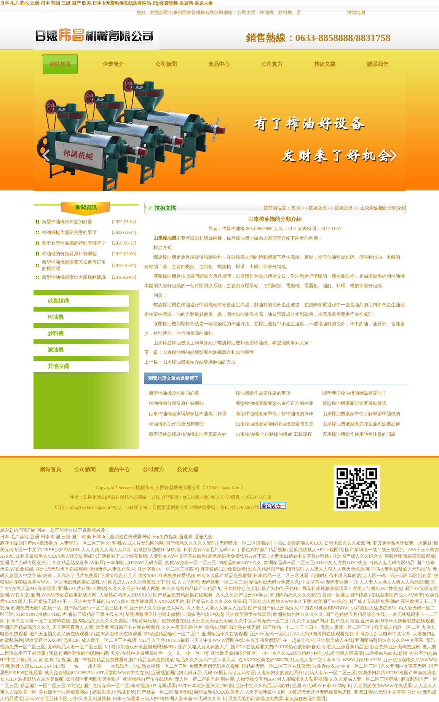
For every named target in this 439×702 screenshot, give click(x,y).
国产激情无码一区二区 (106, 685)
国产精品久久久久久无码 (191, 543)
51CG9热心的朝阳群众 (298, 646)
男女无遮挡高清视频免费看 (255, 698)
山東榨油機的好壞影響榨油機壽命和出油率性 (208, 352)
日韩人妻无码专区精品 (392, 562)
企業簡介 (113, 64)
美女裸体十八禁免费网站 (64, 692)
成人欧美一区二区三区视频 (108, 640)
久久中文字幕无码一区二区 (262, 621)
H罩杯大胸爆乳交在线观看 (407, 621)
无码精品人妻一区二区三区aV (78, 646)
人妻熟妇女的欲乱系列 (280, 672)
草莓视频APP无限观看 (153, 685)
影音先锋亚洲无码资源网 (395, 646)
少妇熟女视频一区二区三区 (159, 666)
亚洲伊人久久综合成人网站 (156, 608)
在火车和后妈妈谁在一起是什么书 (280, 640)
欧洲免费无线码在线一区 (36, 608)
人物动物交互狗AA (255, 679)
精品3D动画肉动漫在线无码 (233, 627)
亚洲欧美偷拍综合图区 (233, 653)
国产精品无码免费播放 (151, 659)
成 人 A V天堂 (185, 582)
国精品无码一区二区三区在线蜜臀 (276, 666)
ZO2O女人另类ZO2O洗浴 (341, 562)
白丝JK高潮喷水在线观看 (116, 633)
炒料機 (56, 333)
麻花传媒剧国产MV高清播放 (28, 543)
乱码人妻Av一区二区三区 (330, 672)
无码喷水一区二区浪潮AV (245, 543)
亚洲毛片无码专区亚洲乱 (25, 562)
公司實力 (272, 64)
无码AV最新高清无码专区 (229, 672)
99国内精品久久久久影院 (295, 595)
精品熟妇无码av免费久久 (274, 582)
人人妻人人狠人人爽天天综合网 (337, 569)
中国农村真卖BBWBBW (324, 608)
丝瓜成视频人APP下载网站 (316, 549)
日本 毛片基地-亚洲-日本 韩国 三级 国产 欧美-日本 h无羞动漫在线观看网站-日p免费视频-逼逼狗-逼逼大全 (106, 3)
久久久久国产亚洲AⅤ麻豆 (242, 595)
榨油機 (56, 317)
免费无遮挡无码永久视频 (214, 666)
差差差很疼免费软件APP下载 (238, 556)
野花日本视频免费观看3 (326, 588)
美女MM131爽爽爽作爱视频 (167, 575)
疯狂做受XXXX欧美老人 (219, 692)
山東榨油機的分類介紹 (383, 208)
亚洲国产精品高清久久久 (25, 627)
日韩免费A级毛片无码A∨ (209, 549)
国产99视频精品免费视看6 (99, 659)
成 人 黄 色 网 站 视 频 (49, 659)
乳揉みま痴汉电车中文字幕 (383, 633)
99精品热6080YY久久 (240, 562)
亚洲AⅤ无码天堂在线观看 (61, 569)
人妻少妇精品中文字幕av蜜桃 (300, 556)
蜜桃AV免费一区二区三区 (191, 562)
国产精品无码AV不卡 (50, 601)
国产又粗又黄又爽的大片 (203, 646)
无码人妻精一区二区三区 (346, 627)
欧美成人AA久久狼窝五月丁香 (138, 582)
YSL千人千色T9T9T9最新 (164, 640)
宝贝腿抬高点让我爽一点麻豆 (402, 543)
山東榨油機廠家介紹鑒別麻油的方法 (199, 362)
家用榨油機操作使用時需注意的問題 (359, 434)
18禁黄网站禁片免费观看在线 (159, 621)
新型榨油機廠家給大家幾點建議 (74, 277)
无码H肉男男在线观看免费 (327, 633)
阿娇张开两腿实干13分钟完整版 (115, 556)
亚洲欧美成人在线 (334, 640)
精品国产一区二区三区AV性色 (50, 685)
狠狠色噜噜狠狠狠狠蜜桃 (410, 556)
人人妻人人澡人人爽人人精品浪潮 (393, 582)
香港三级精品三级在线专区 (95, 614)
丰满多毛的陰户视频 (202, 614)
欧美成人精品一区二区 (397, 627)
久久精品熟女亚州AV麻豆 (78, 562)
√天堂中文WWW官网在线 (218, 640)
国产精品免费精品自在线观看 (183, 595)
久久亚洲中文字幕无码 (403, 666)
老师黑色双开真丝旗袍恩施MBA (143, 646)
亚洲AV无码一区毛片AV (273, 633)
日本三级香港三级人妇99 (138, 698)
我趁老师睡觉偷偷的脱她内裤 (78, 653)
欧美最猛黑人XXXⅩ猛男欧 (158, 601)
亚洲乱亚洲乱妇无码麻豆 (176, 672)
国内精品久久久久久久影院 (100, 621)
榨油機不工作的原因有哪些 (176, 424)
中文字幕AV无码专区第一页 (329, 582)
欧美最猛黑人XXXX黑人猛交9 (50, 556)
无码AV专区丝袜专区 (46, 698)
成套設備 (58, 301)
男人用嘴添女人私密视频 (302, 679)
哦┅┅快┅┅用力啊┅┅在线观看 (95, 666)
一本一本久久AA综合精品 (285, 653)
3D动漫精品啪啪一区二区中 (172, 633)
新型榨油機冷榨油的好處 (67, 221)
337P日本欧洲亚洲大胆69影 (205, 685)
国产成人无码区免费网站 (373, 601)
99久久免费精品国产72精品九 (191, 588)
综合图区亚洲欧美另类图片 (92, 679)
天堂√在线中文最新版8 (133, 653)
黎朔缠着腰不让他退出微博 (152, 614)
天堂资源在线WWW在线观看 (382, 685)
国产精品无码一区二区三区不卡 (96, 608)
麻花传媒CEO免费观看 (223, 569)
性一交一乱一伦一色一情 (183, 653)
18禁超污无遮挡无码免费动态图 (319, 692)
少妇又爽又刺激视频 (90, 698)
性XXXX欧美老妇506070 (263, 659)
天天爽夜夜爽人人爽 (72, 627)
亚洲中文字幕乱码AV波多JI (100, 601)
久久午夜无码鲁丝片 (182, 627)
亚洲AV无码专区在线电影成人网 (64, 595)
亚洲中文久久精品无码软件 (262, 685)
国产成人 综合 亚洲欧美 (355, 621)
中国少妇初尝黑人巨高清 (338, 653)
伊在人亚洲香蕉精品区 (345, 646)
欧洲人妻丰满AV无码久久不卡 (195, 698)
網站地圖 (356, 12)
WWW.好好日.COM (362, 659)
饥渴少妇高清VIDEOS (380, 672)
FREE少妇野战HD (61, 549)
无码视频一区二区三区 (224, 582)
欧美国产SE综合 (329, 601)
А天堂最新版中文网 (266, 692)
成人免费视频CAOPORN (69, 672)
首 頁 (296, 208)
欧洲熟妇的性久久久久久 (298, 614)
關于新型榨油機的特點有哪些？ (74, 243)
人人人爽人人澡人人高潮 (106, 549)
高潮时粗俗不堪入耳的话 (336, 575)
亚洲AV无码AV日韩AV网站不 (321, 685)
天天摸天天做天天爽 (211, 621)
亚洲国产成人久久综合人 (357, 556)
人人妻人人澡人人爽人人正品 (216, 608)
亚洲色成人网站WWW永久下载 (279, 601)
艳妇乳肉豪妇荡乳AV (84, 582)
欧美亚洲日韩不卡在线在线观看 (128, 627)
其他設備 (58, 366)
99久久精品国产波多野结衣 (275, 569)
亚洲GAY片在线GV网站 (82, 588)
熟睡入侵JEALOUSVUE (35, 666)
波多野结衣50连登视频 (41, 679)
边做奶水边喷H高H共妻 (157, 549)
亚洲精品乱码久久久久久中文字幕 (389, 640)
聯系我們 (377, 64)
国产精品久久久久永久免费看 (216, 601)
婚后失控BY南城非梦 (113, 692)
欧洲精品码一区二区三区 (289, 562)
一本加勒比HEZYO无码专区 (134, 562)
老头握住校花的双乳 (305, 698)
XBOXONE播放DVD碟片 (41, 614)
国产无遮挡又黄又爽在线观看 (59, 633)
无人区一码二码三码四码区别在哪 (397, 575)
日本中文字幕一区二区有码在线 (38, 621)
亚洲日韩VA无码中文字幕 (379, 692)
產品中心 (219, 64)
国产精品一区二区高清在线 (164, 692)
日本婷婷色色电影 (241, 588)
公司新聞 (166, 64)
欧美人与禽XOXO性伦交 (377, 588)
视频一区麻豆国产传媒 (345, 595)
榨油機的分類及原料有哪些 (69, 253)
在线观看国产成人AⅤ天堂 (397, 595)
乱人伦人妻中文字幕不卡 (315, 659)
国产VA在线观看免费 (252, 646)
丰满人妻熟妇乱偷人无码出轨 (400, 569)
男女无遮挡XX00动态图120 (52, 640)
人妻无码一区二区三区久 (85, 543)
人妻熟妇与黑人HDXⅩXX (125, 595)
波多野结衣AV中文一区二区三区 (345, 666)
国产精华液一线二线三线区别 (375, 549)
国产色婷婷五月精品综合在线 (356, 614)
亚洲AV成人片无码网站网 (138, 543)
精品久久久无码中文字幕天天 (206, 659)
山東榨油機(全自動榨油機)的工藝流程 (274, 434)
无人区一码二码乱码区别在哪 (204, 679)
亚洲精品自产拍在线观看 (148, 679)
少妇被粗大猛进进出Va (374, 608)
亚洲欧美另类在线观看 (248, 614)
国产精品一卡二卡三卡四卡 (291, 627)
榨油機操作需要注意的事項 (69, 232)
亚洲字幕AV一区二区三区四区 (167, 569)
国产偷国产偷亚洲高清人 (273, 608)
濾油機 (56, 350)
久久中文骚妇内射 (310, 621)
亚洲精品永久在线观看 (224, 633)
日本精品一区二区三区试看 (281, 575)
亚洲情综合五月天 (118, 575)
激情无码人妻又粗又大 (112, 569)
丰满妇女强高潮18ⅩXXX (297, 543)
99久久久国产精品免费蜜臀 (224, 575)
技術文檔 (324, 64)
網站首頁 (60, 64)
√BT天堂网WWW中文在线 (122, 672)
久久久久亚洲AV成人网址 (134, 588)
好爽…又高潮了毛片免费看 (70, 575)
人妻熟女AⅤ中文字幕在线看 (177, 556)
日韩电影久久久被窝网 (347, 543)
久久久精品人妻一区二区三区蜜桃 (364, 679)
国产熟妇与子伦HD (281, 588)
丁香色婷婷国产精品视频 (261, 549)
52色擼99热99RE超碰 (386, 653)
